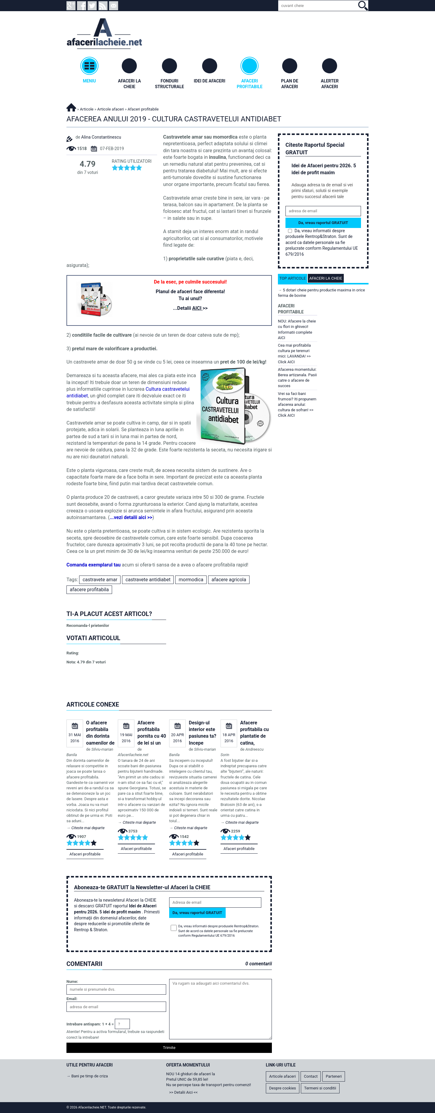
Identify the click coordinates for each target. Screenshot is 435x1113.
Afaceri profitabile (85, 854)
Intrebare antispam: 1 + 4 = (90, 1024)
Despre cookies (282, 1088)
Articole (87, 109)
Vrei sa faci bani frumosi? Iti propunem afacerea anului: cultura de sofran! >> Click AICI (297, 404)
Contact (310, 1076)
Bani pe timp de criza (89, 1076)
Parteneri (334, 1076)
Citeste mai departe (88, 828)
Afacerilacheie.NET (71, 106)
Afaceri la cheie (325, 278)
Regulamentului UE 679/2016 (213, 936)
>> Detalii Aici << (183, 1092)
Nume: (72, 981)
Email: (71, 998)
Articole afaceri (110, 109)
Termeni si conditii (320, 1088)
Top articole (292, 278)
